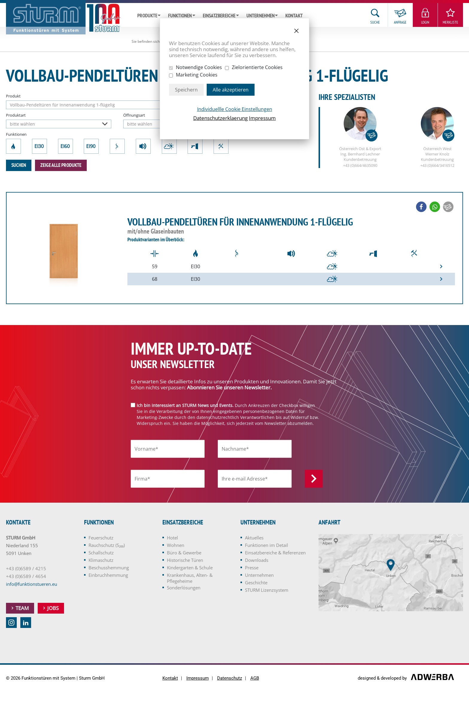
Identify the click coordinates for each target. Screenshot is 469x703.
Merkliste (450, 22)
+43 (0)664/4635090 (360, 165)
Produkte (147, 16)
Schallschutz (143, 146)
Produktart (16, 115)
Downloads (256, 560)
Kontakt (294, 16)
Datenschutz (229, 678)
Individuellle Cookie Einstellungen (234, 109)
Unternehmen (260, 16)
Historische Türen (185, 560)
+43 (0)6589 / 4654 (26, 576)
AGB (254, 678)
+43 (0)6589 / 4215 (26, 568)
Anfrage (400, 22)
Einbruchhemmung (221, 146)
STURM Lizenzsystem (266, 590)
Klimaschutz (169, 146)
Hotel (172, 538)
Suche (375, 22)
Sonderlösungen (183, 588)
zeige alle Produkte (60, 165)
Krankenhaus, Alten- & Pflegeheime (190, 578)
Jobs (53, 608)
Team (22, 608)
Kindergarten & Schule (190, 568)
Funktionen (180, 16)
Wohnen (175, 545)
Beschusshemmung (195, 146)
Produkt (13, 96)
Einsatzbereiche (219, 16)
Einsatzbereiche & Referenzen (275, 553)
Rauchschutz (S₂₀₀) (117, 146)
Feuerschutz (13, 146)
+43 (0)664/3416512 (437, 165)
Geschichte (256, 582)
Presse (251, 568)
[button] (421, 207)
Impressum (262, 118)
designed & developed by (383, 678)
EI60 (65, 146)
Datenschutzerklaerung (220, 118)
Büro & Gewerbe (184, 553)
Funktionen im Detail (266, 545)
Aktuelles (254, 538)
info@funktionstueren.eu (31, 584)
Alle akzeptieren (231, 89)
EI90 (91, 146)
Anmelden (314, 479)
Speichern (186, 89)
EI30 (39, 146)
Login (425, 22)
